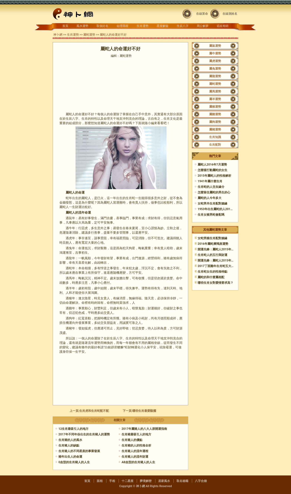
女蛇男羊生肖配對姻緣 (212, 203)
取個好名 (102, 26)
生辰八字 (183, 26)
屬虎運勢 (215, 61)
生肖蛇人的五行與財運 (212, 255)
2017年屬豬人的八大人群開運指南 (144, 429)
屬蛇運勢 (89, 34)
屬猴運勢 (215, 106)
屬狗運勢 (215, 122)
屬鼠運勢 (215, 46)
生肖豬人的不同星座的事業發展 (79, 451)
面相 (100, 481)
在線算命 (202, 13)
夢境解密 (146, 481)
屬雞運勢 (215, 114)
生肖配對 (215, 144)
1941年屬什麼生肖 (210, 181)
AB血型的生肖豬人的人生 (138, 462)
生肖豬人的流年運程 (135, 451)
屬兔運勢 (215, 68)
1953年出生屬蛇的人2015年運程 (219, 209)
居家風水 (164, 481)
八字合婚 (201, 481)
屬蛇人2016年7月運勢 (212, 164)
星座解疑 (163, 26)
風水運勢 (82, 26)
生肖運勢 (142, 26)
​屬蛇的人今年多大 (209, 198)
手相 (112, 481)
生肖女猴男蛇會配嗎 (211, 214)
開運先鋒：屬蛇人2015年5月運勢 (220, 249)
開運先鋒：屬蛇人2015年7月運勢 (220, 260)
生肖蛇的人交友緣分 (211, 187)
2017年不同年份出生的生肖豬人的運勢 (84, 434)
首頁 (65, 26)
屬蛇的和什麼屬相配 (211, 277)
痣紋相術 (223, 26)
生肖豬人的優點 (132, 440)
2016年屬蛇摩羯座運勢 (213, 244)
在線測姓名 (230, 13)
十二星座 (127, 481)
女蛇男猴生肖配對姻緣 (212, 238)
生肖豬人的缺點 (68, 445)
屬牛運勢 (215, 53)
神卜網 (57, 34)
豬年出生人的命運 (70, 456)
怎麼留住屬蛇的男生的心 (214, 192)
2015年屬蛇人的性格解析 (214, 175)
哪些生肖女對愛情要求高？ (215, 282)
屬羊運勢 (215, 99)
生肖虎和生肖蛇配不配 (94, 411)
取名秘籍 (182, 481)
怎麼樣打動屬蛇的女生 (212, 170)
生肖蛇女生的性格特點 (212, 271)
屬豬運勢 (215, 129)
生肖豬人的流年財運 (135, 456)
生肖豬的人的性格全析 (136, 445)
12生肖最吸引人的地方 (73, 429)
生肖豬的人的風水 (70, 440)
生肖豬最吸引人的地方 (136, 434)
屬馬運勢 (215, 91)
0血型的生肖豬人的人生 (74, 462)
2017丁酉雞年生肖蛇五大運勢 (217, 266)
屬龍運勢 (215, 76)
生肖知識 (215, 137)
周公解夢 (203, 26)
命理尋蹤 (122, 26)
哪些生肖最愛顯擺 (144, 411)
